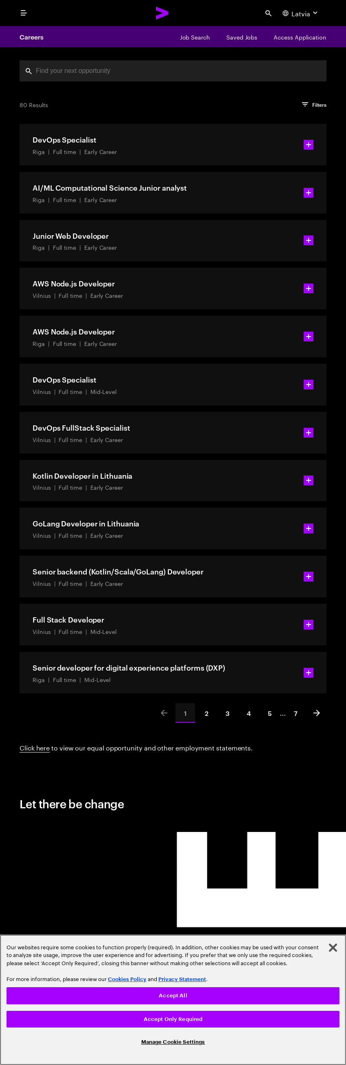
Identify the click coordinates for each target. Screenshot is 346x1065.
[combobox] (173, 70)
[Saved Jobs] (241, 36)
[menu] (23, 13)
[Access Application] (300, 36)
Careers (31, 36)
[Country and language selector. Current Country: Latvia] (301, 13)
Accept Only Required (173, 1019)
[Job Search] (195, 36)
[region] (173, 1000)
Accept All (173, 995)
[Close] (333, 948)
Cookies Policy (127, 979)
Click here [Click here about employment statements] (35, 747)
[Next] (316, 713)
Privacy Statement (182, 979)
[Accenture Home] (162, 13)
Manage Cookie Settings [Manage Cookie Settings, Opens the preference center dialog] (173, 1042)
